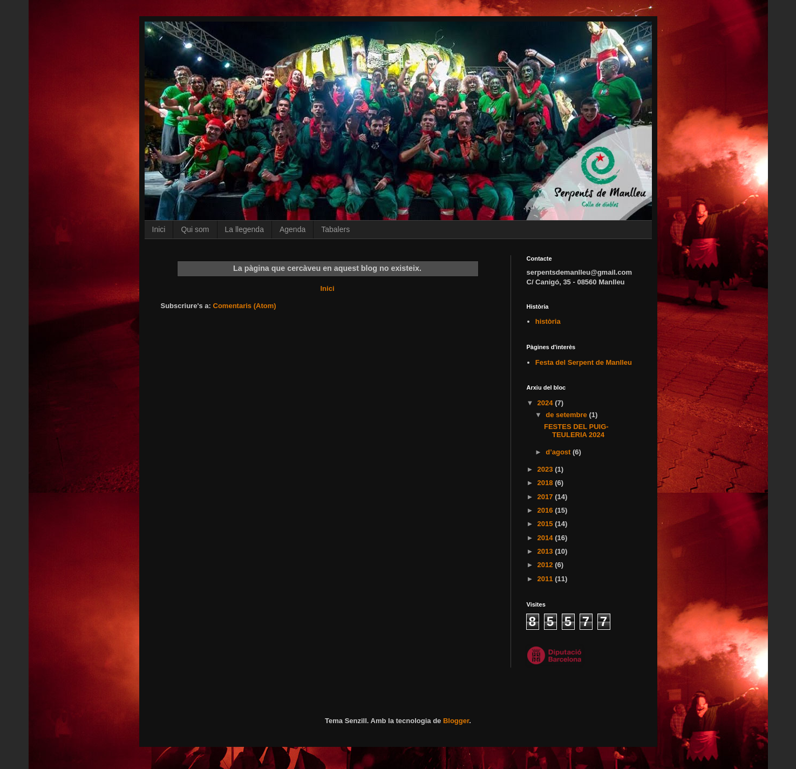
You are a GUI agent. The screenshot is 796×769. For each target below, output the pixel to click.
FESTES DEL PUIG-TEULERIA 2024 (576, 431)
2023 (546, 469)
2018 (546, 483)
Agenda (292, 229)
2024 (546, 403)
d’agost (559, 452)
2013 (546, 551)
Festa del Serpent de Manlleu (583, 362)
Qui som (195, 229)
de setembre (567, 415)
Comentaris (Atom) (244, 306)
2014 (546, 538)
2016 (546, 510)
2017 (546, 497)
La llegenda (244, 229)
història (548, 321)
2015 (546, 524)
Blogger (456, 721)
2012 (546, 565)
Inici (159, 229)
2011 (546, 579)
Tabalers (335, 229)
